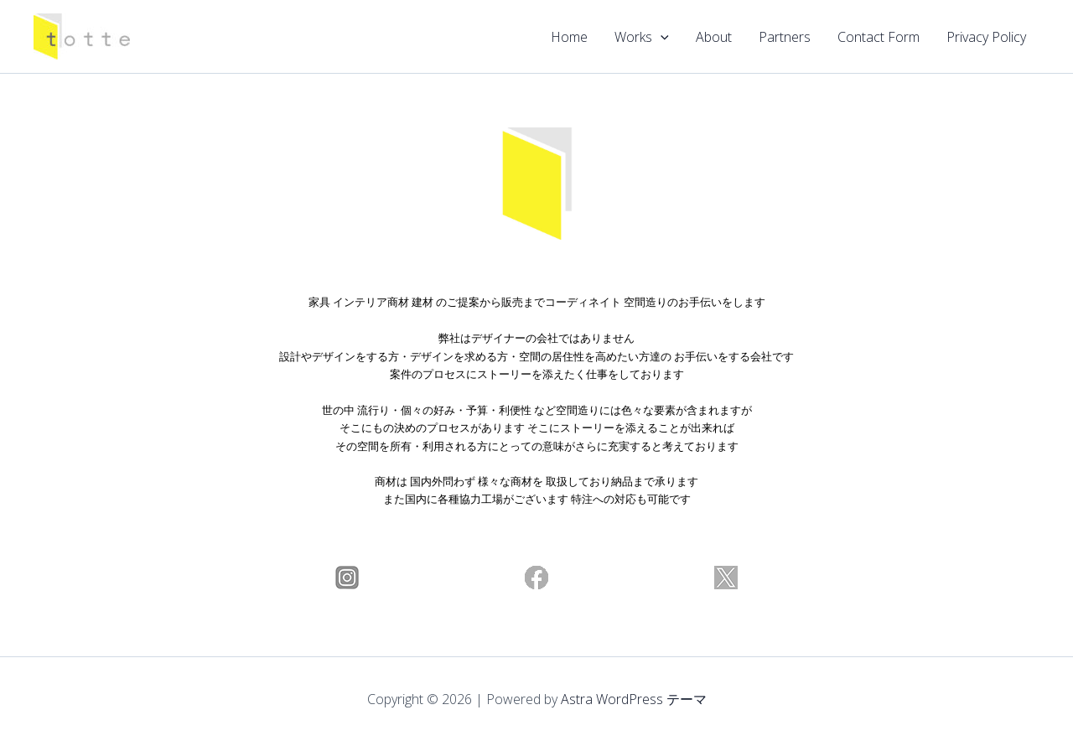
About (714, 37)
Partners (785, 37)
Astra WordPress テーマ (634, 699)
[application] (660, 37)
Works (641, 37)
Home (569, 37)
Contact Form (878, 37)
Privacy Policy (986, 37)
